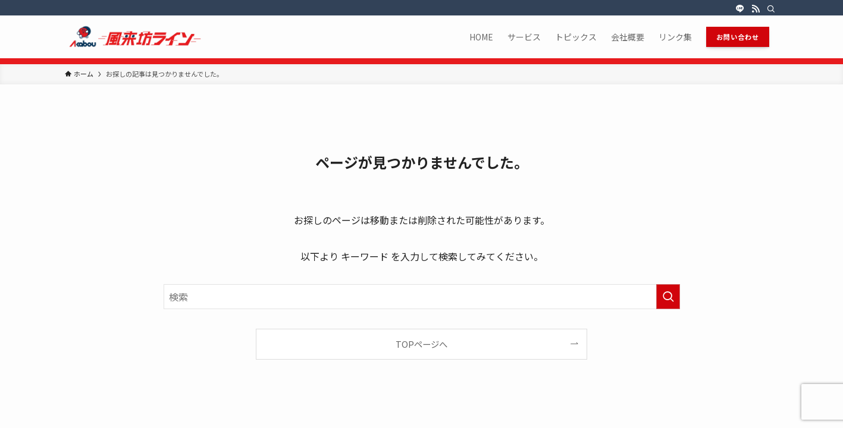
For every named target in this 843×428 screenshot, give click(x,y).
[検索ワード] (422, 296)
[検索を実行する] (668, 296)
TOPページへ (421, 344)
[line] (740, 8)
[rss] (755, 8)
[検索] (771, 8)
